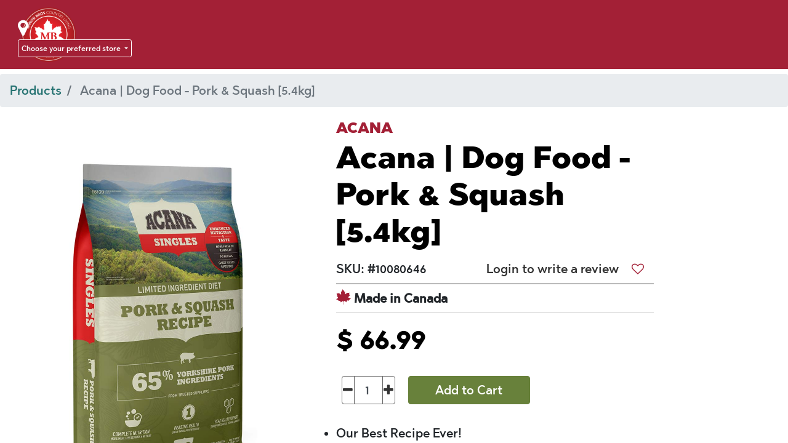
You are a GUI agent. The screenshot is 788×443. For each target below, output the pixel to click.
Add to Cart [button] (468, 390)
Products (36, 90)
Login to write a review (552, 268)
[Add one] (388, 390)
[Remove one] (348, 390)
